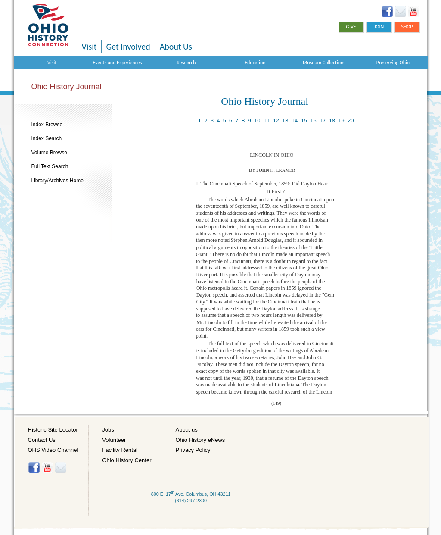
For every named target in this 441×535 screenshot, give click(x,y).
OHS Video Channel (53, 450)
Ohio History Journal (66, 86)
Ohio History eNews (200, 440)
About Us (176, 46)
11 (267, 120)
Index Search (46, 138)
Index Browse (47, 125)
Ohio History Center (126, 460)
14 (295, 120)
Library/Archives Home (57, 181)
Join (379, 27)
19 (341, 120)
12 (276, 120)
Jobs (108, 429)
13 (285, 120)
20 (351, 120)
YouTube (413, 11)
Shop (407, 27)
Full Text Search (49, 166)
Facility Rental (119, 450)
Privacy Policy (193, 450)
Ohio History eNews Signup (400, 11)
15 (304, 120)
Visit (89, 46)
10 (257, 120)
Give (351, 27)
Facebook (387, 11)
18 (332, 120)
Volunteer (114, 440)
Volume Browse (49, 153)
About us (187, 429)
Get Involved (128, 46)
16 (313, 120)
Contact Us (42, 440)
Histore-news (60, 467)
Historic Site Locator (53, 429)
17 (323, 120)
